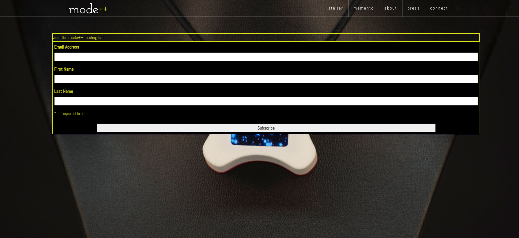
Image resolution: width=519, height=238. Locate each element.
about (390, 8)
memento (364, 8)
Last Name (63, 91)
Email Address (66, 47)
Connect (439, 8)
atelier (335, 8)
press (413, 8)
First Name (64, 69)
